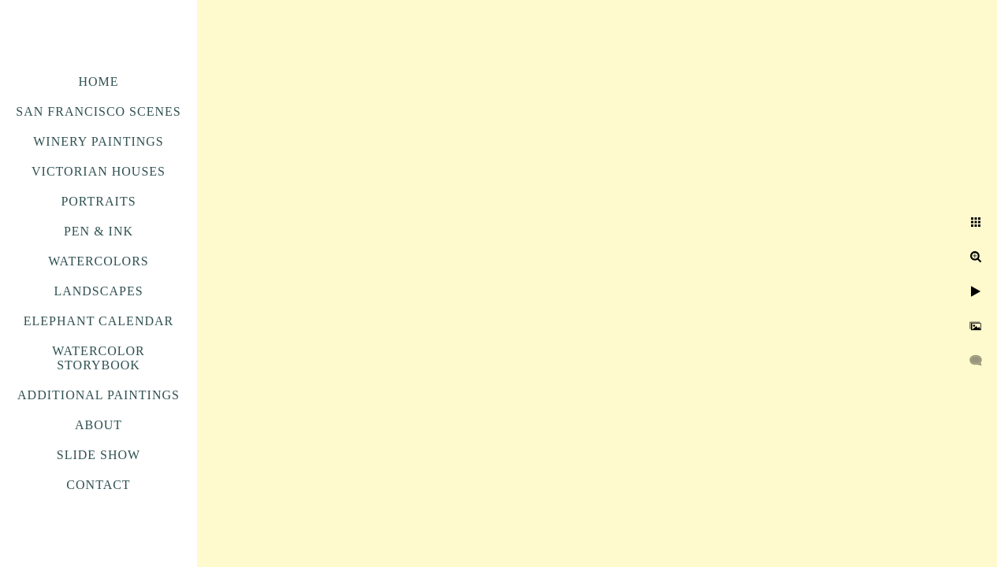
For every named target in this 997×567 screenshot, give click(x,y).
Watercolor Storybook (98, 358)
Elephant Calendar (98, 321)
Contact (98, 484)
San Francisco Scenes (98, 111)
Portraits (98, 201)
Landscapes (98, 291)
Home (98, 81)
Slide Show (98, 454)
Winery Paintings (98, 141)
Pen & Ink (98, 231)
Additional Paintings (98, 395)
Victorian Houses (99, 171)
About (98, 425)
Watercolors (98, 261)
